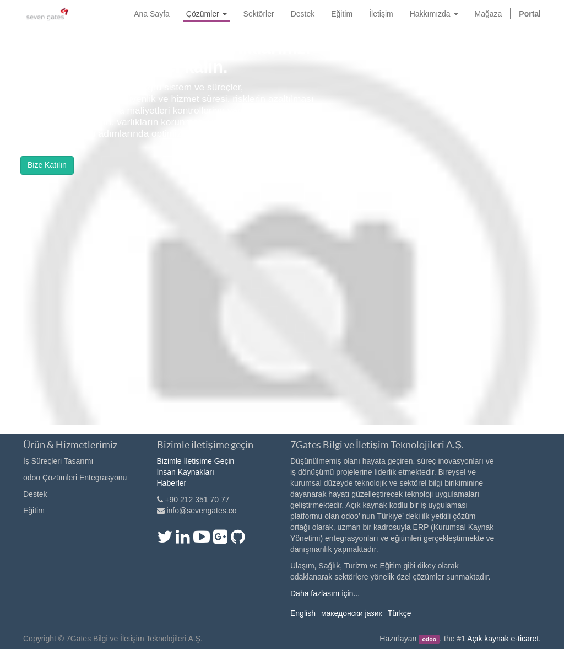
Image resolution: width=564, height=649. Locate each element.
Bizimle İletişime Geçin (196, 461)
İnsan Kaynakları (185, 472)
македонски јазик (351, 613)
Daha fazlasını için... (325, 593)
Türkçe (399, 613)
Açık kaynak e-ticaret (503, 638)
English (303, 613)
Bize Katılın (47, 164)
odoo (429, 639)
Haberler (172, 483)
